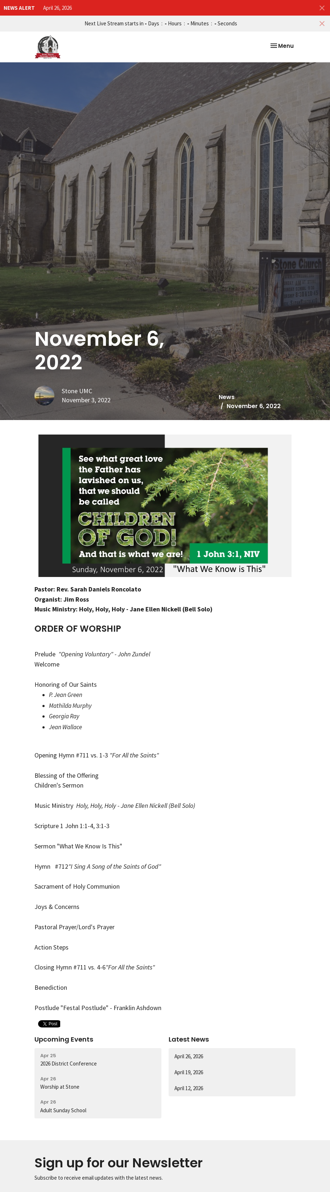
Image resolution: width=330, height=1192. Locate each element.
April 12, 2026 (188, 1088)
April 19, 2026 (188, 1072)
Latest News (189, 1039)
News (227, 397)
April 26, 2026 (57, 7)
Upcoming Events (63, 1039)
